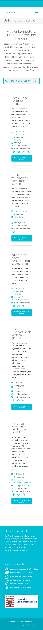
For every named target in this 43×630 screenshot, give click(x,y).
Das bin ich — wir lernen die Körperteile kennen (20, 179)
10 (28, 485)
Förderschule (18, 220)
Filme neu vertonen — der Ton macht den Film (20, 428)
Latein (20, 383)
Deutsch (21, 131)
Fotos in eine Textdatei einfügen (19, 101)
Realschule (18, 483)
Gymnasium (18, 388)
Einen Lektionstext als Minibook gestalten (21, 333)
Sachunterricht (19, 134)
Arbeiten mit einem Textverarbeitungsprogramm (21, 259)
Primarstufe (18, 140)
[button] (36, 12)
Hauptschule (18, 480)
